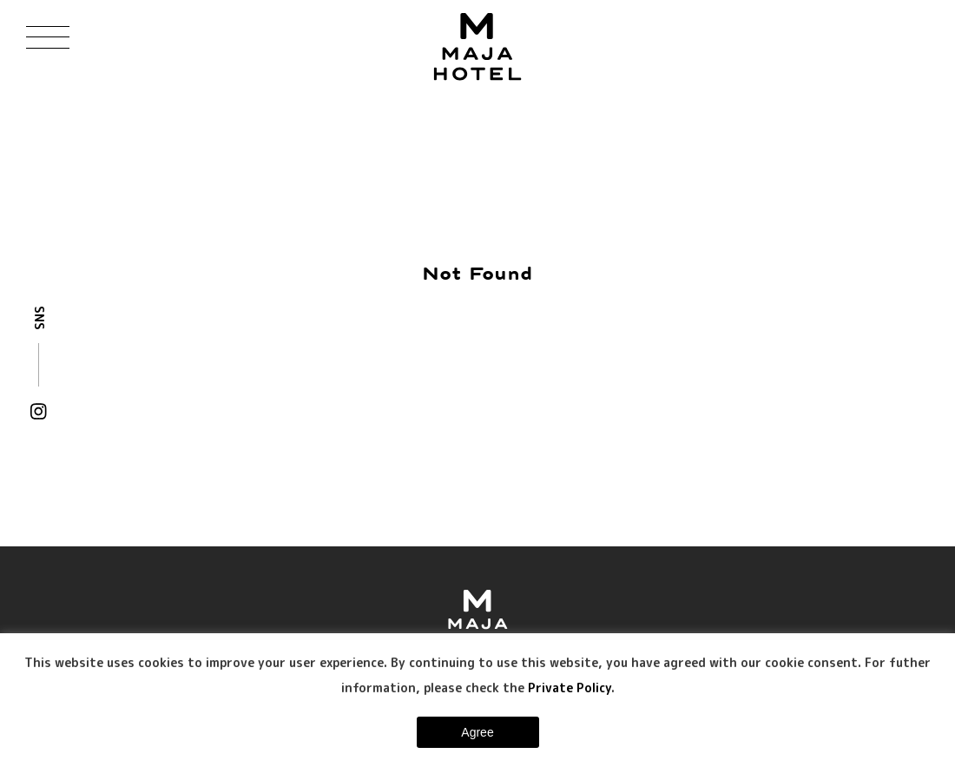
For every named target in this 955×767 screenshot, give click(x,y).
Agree (477, 732)
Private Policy (569, 687)
